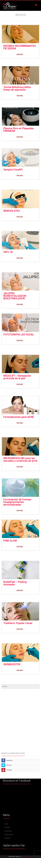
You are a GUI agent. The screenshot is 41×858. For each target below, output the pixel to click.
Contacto (7, 838)
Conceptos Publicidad (26, 856)
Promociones (9, 834)
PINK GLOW (10, 540)
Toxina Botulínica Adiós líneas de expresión (17, 88)
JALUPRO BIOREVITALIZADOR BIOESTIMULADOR (14, 296)
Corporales (8, 831)
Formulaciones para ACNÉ (18, 417)
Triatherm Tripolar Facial (17, 623)
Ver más (19, 54)
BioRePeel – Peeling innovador (15, 583)
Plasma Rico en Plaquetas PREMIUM (18, 130)
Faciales (7, 827)
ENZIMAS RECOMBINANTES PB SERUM (19, 47)
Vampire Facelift (13, 169)
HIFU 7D (8, 252)
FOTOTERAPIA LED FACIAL (18, 334)
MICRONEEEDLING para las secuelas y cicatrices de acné (20, 459)
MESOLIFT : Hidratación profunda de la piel (17, 377)
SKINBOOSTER (11, 664)
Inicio (6, 824)
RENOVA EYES (11, 210)
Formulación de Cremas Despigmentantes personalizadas (17, 502)
